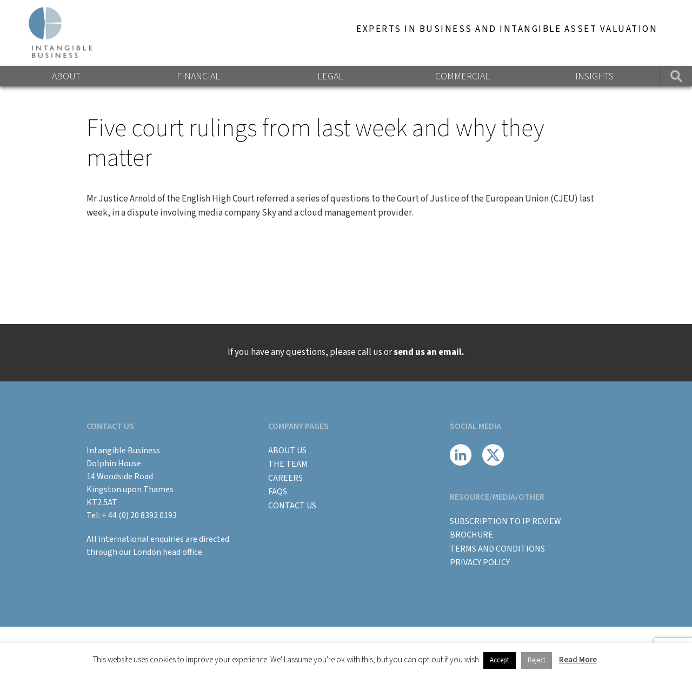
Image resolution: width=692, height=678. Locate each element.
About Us (287, 451)
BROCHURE (471, 535)
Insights (594, 76)
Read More (578, 660)
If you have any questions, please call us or (346, 352)
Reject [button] (536, 660)
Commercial (462, 76)
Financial (198, 76)
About (66, 76)
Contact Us (292, 506)
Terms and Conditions (497, 549)
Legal (330, 76)
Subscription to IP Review (505, 521)
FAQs (277, 492)
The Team (288, 464)
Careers (285, 478)
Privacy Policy (480, 562)
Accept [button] (499, 660)
